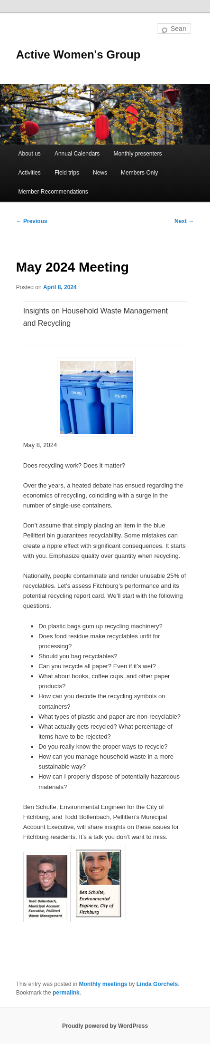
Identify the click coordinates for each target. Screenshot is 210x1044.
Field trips (67, 172)
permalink (66, 992)
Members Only (139, 172)
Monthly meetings (103, 984)
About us (29, 153)
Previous (31, 221)
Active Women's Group (78, 54)
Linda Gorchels (157, 984)
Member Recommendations (53, 191)
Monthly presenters (137, 153)
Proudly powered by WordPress (105, 1026)
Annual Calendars (77, 153)
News (100, 172)
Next (184, 221)
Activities (29, 172)
